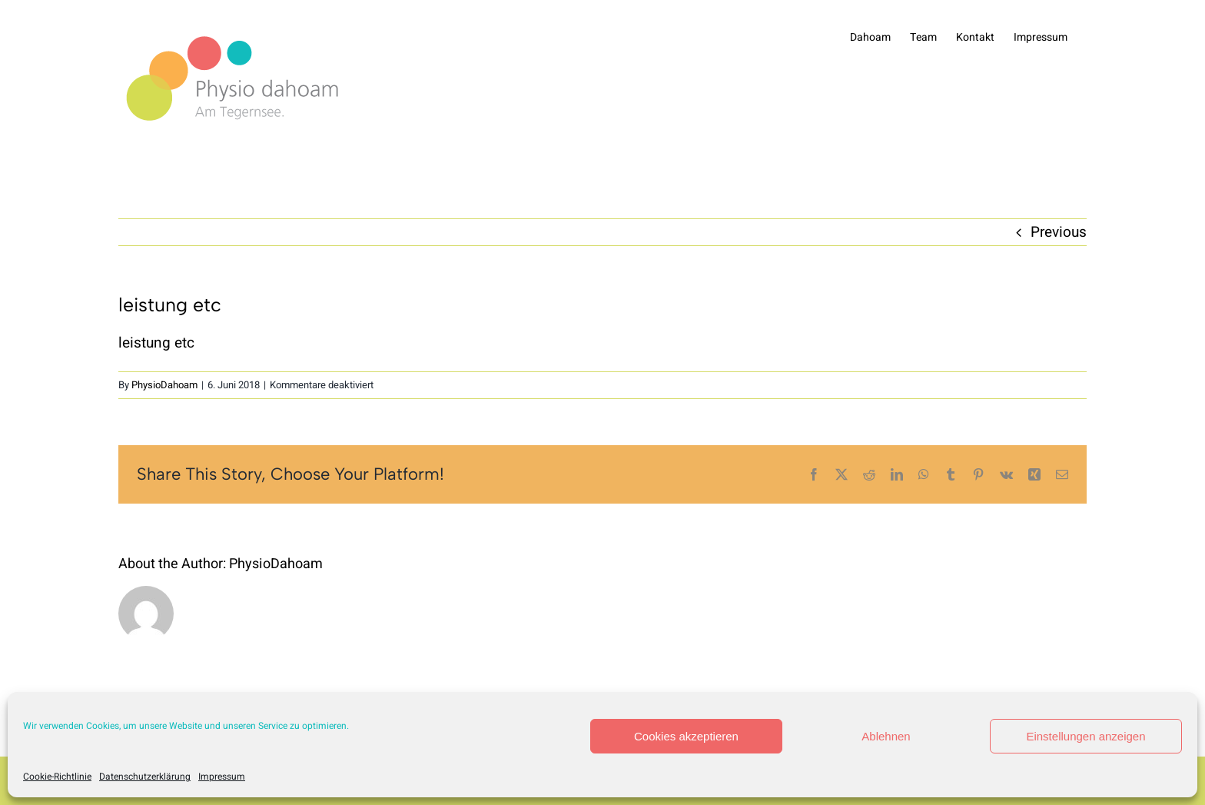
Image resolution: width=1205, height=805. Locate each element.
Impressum (221, 776)
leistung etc (156, 343)
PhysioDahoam (164, 385)
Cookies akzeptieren (686, 736)
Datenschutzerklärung (145, 776)
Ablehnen (885, 736)
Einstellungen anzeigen (1085, 736)
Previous (1059, 232)
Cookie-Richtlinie (57, 776)
